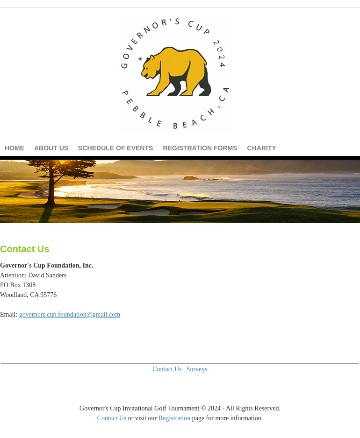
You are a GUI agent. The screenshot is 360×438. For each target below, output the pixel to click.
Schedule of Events (115, 148)
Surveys (197, 369)
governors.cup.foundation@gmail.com (69, 314)
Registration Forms (200, 148)
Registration (174, 418)
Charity (261, 148)
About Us (51, 148)
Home (14, 148)
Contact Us (167, 369)
